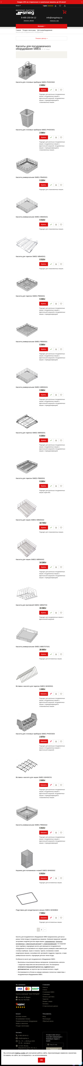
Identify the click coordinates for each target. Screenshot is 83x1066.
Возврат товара (47, 1001)
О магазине (46, 994)
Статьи (45, 990)
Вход (44, 1016)
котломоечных (20, 944)
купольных (59, 941)
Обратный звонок (48, 1021)
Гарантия (45, 999)
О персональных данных (50, 1006)
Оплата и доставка (48, 997)
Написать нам (54, 21)
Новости (45, 987)
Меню (17, 5)
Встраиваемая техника (23, 1019)
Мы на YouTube (22, 1000)
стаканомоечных (50, 941)
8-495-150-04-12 (28, 18)
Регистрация (46, 1019)
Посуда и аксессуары (22, 1026)
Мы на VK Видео (23, 997)
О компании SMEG (48, 992)
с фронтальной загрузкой (33, 944)
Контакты (45, 1004)
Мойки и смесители (22, 1023)
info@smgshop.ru (54, 18)
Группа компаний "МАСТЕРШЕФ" (28, 994)
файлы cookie (20, 1053)
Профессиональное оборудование (26, 1021)
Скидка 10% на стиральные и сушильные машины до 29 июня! (41, 2)
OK (41, 1060)
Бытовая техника (21, 1016)
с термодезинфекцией (50, 944)
